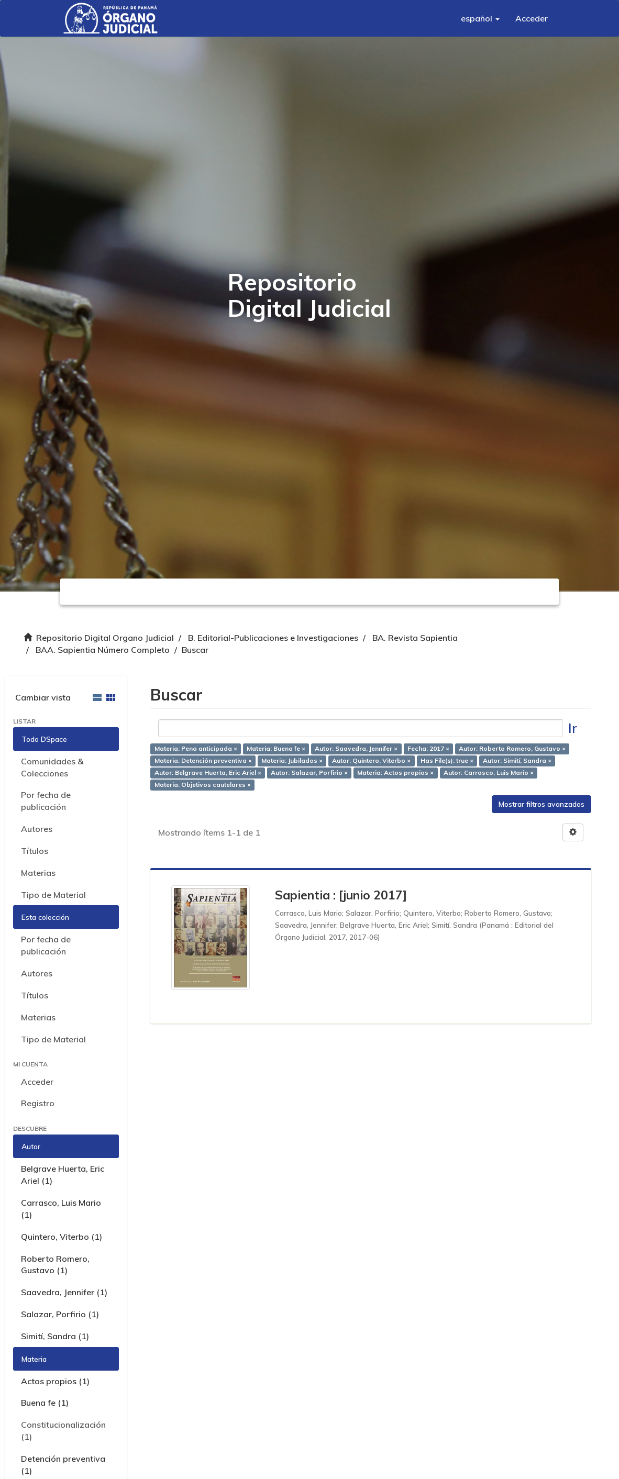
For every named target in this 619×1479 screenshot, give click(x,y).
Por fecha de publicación (46, 800)
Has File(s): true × (447, 761)
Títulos (34, 851)
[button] (480, 18)
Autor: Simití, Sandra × (517, 761)
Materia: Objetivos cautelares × (202, 784)
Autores (36, 829)
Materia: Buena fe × (276, 749)
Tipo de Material (53, 894)
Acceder (37, 1081)
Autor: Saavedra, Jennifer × (356, 749)
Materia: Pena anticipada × (195, 749)
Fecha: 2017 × (428, 749)
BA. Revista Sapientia (415, 637)
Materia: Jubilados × (292, 761)
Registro (37, 1103)
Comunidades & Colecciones (52, 767)
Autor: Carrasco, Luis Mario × (489, 772)
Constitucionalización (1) (63, 1430)
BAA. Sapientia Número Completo (103, 649)
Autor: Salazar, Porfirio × (309, 772)
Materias (38, 873)
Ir (572, 728)
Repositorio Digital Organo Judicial (105, 637)
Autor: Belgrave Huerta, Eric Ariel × (207, 772)
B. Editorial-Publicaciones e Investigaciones (273, 637)
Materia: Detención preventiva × (203, 761)
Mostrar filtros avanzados (541, 804)
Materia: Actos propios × (395, 772)
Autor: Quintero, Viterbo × (371, 761)
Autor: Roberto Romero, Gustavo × (512, 749)
